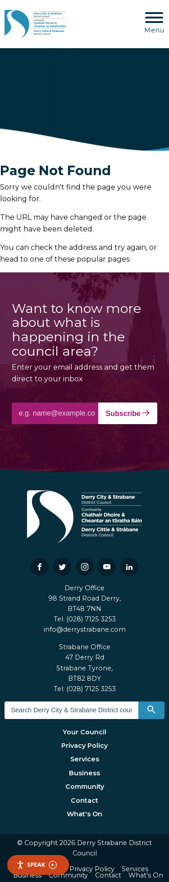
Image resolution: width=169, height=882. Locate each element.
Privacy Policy (84, 746)
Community (84, 786)
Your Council (84, 732)
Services (84, 759)
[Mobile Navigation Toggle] (154, 23)
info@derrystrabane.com (85, 629)
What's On (84, 814)
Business (84, 773)
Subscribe (128, 413)
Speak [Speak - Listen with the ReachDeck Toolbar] (36, 864)
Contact (84, 800)
